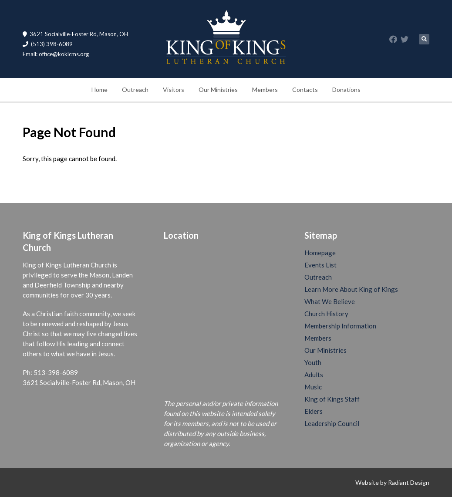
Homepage (320, 253)
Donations (346, 89)
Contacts (305, 89)
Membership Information (340, 326)
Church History (326, 314)
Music (313, 387)
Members (265, 89)
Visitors (173, 89)
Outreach (135, 89)
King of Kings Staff (332, 399)
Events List (320, 265)
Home (99, 89)
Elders (313, 411)
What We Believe (329, 301)
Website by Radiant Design (392, 482)
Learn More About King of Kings (351, 289)
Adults (313, 375)
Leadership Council (331, 423)
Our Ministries (218, 89)
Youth (312, 362)
